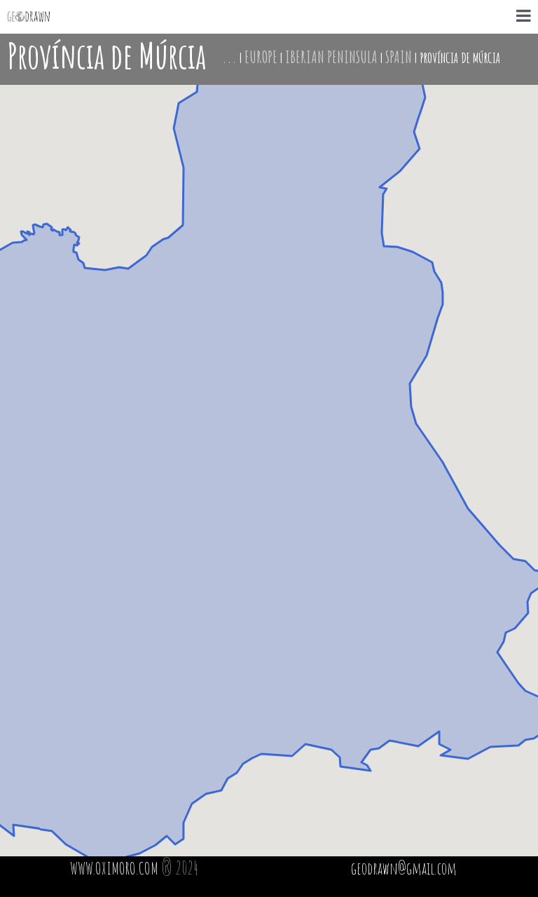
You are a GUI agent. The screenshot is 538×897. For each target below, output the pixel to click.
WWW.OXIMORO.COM (114, 868)
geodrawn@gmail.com (404, 868)
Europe (260, 56)
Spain (398, 56)
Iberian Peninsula (331, 56)
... (229, 56)
